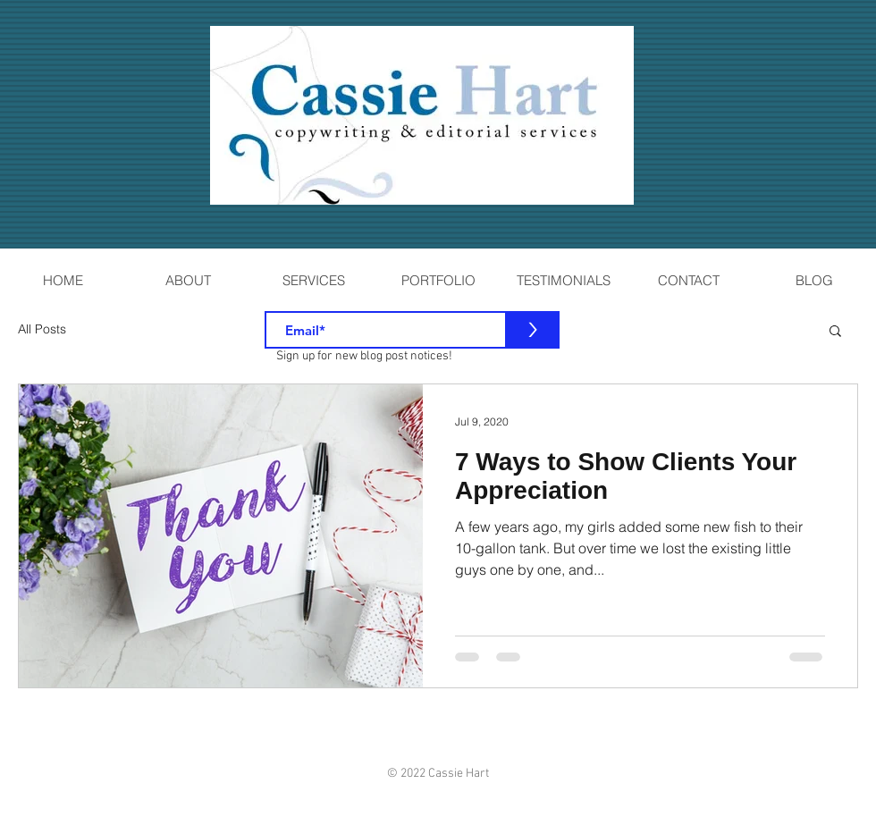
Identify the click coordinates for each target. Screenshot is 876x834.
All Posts (42, 329)
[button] (835, 332)
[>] (533, 330)
